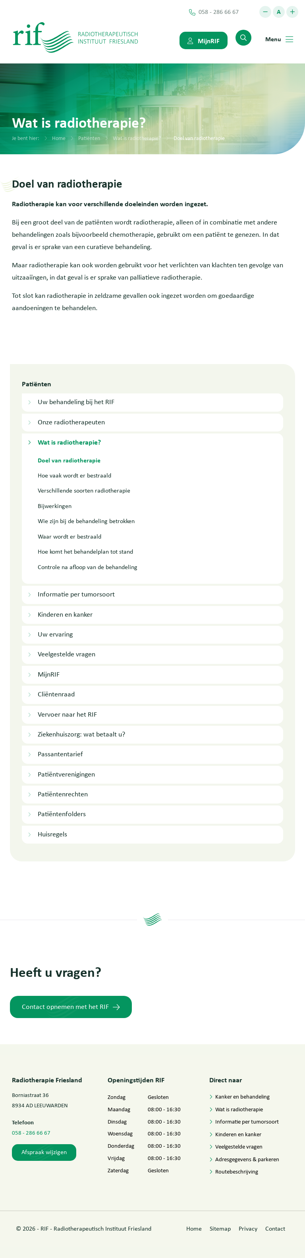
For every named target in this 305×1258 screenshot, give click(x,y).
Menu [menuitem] (279, 39)
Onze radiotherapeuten (71, 422)
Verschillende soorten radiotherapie (84, 490)
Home (59, 138)
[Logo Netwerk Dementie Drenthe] (75, 37)
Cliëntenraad (56, 694)
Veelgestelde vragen (66, 654)
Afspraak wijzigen (44, 1152)
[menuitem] (243, 38)
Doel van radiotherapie (199, 138)
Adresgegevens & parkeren (247, 1159)
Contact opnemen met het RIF (71, 1006)
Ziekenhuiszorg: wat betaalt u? (81, 734)
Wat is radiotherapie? (137, 138)
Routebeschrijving (236, 1171)
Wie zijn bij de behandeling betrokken (86, 521)
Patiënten (89, 138)
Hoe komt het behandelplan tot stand (85, 551)
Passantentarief (60, 754)
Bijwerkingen (54, 506)
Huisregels (52, 834)
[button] (265, 12)
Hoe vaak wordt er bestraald (74, 475)
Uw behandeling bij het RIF (76, 402)
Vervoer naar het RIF (67, 714)
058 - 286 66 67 (31, 1132)
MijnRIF (49, 674)
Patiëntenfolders (62, 814)
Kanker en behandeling (242, 1096)
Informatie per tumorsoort (76, 594)
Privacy (248, 1228)
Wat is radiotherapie (239, 1109)
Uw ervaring (55, 634)
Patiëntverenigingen (66, 774)
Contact (275, 1228)
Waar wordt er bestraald (69, 536)
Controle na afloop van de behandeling (87, 567)
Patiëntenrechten (63, 794)
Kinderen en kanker (65, 614)
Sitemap (220, 1228)
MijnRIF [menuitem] (203, 40)
